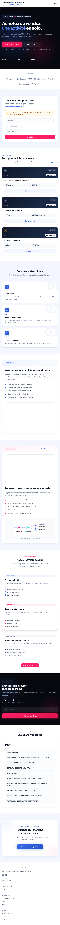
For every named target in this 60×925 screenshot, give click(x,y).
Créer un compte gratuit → (14, 106)
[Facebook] (6, 875)
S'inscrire (30, 137)
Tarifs (4, 889)
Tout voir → (54, 162)
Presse (4, 901)
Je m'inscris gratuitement (30, 716)
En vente (4, 884)
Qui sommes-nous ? (8, 898)
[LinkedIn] (3, 875)
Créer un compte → (30, 191)
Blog (3, 904)
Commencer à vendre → (46, 363)
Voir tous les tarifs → (30, 665)
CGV (3, 919)
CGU (3, 916)
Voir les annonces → (12, 44)
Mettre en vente (32, 44)
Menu (55, 3)
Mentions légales (7, 913)
